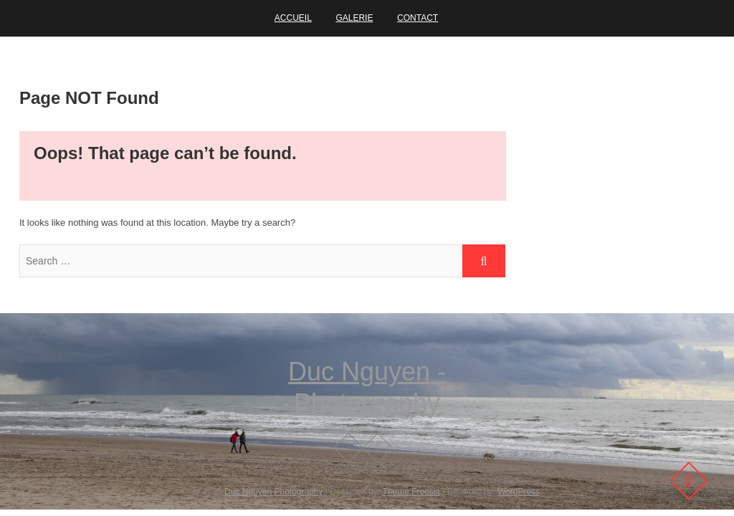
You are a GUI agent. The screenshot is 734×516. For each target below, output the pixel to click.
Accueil (293, 18)
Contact (417, 18)
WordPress (518, 492)
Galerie (354, 18)
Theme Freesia (411, 492)
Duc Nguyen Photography (273, 492)
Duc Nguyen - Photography (367, 387)
